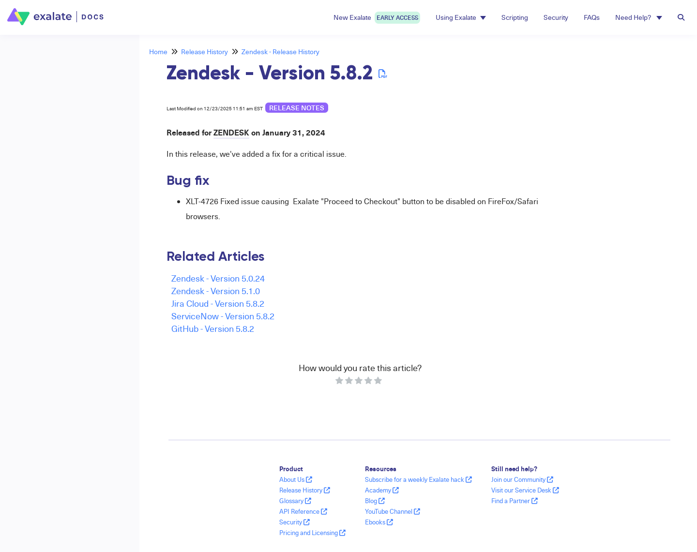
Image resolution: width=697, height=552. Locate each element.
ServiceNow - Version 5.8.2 (222, 316)
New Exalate (376, 18)
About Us (295, 479)
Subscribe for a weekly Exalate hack (418, 479)
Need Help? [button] (638, 17)
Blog (375, 500)
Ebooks (379, 522)
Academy (382, 490)
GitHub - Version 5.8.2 (212, 328)
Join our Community (522, 479)
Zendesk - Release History (280, 51)
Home (158, 51)
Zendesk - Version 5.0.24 (218, 278)
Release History (204, 51)
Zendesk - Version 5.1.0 (215, 290)
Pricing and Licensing (312, 532)
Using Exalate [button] (461, 17)
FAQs (592, 17)
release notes (296, 107)
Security (556, 17)
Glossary (295, 500)
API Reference (303, 511)
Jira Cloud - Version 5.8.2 (217, 303)
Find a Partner (514, 500)
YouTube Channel (392, 511)
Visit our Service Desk (525, 490)
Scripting (514, 17)
